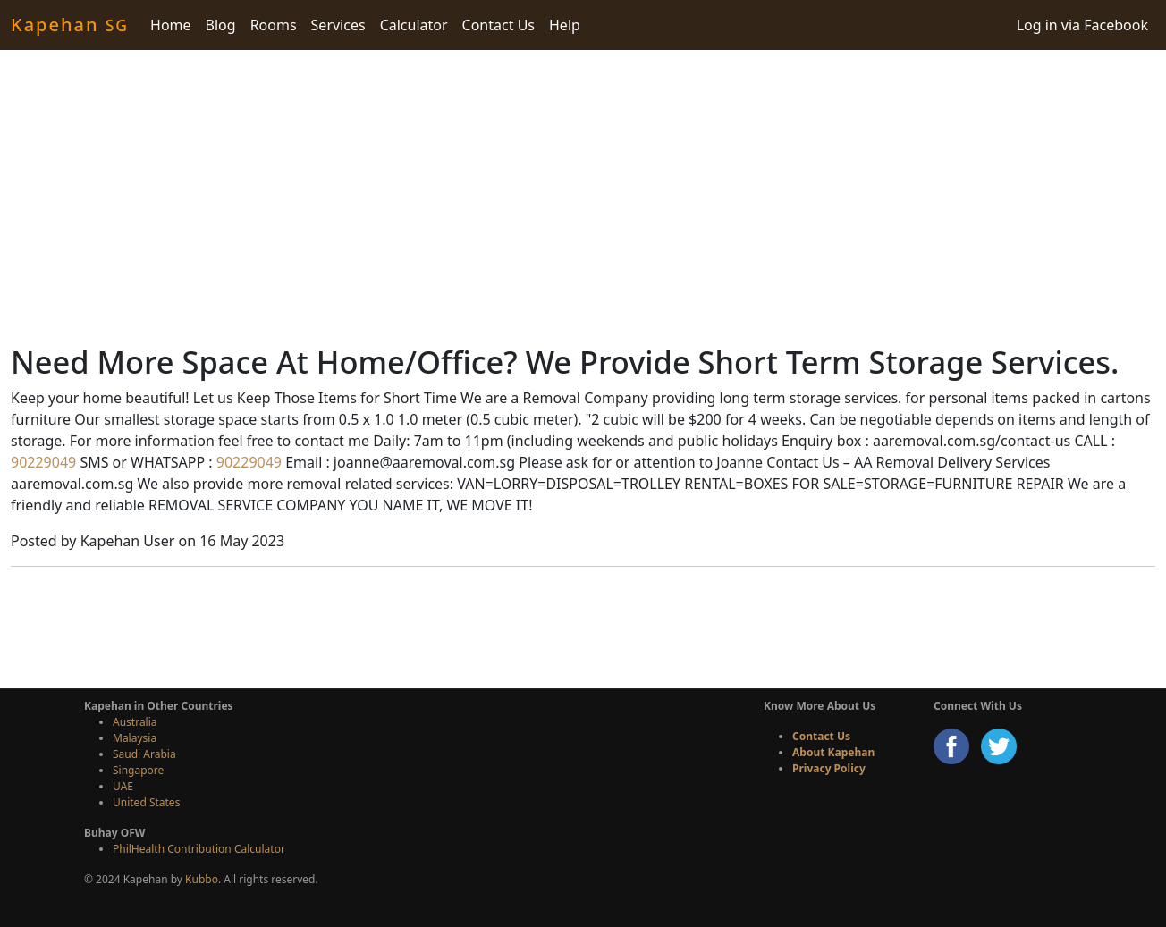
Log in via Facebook (1082, 25)
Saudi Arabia (144, 754)
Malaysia (134, 738)
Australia (135, 721)
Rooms (273, 25)
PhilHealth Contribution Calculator (199, 848)
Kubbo (201, 879)
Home (170, 25)
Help (564, 25)
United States (146, 802)
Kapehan (70, 25)
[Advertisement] (583, 197)
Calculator (414, 25)
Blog (221, 25)
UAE (123, 786)
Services (338, 25)
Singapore (138, 770)
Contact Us (498, 25)
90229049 (43, 462)
